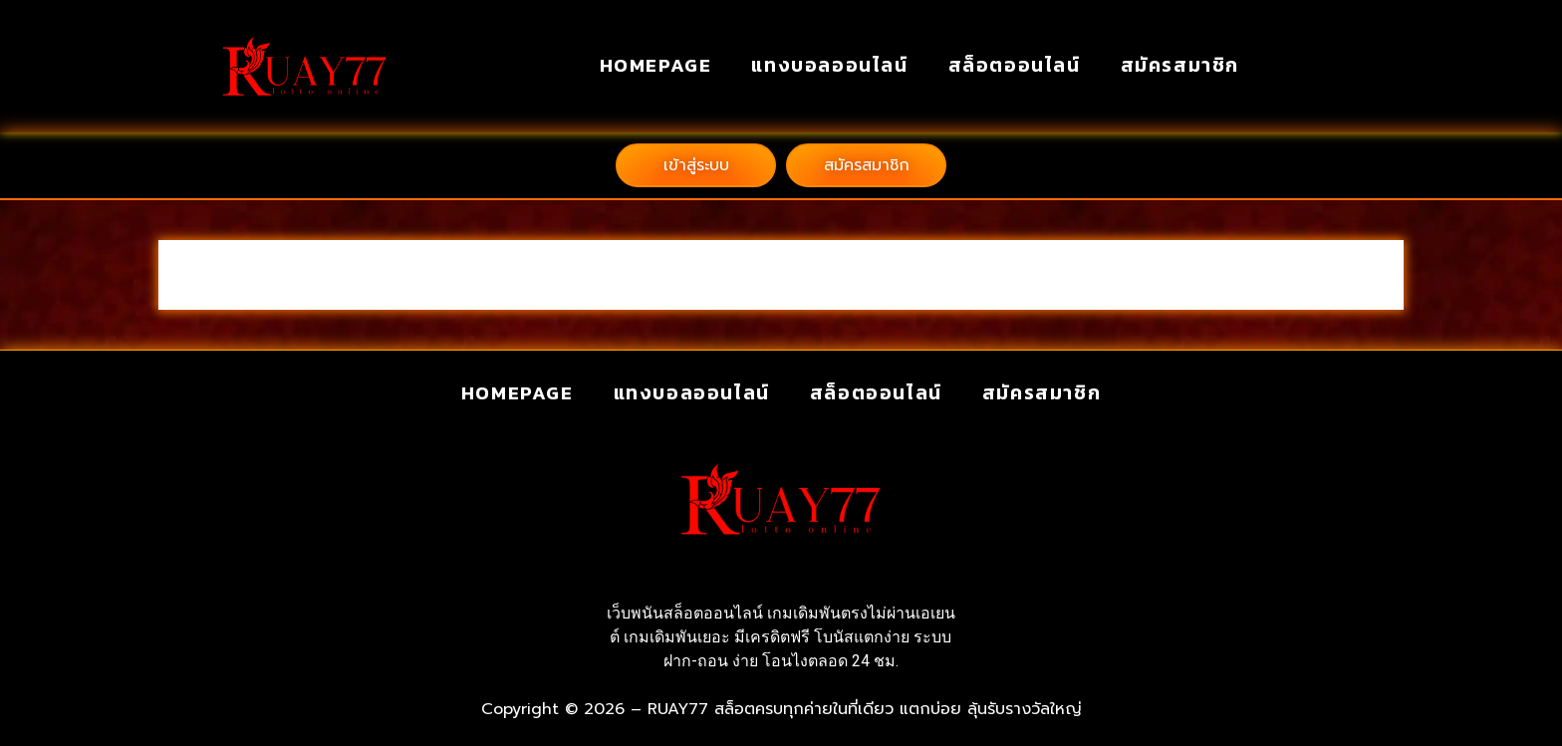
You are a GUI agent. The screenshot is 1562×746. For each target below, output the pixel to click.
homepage (656, 65)
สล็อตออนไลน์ (1014, 65)
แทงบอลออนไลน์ (829, 65)
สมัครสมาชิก (1180, 65)
